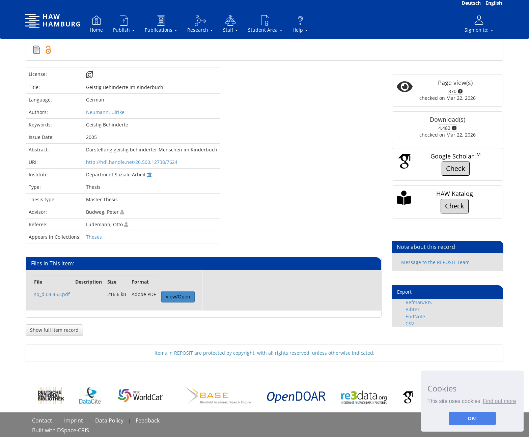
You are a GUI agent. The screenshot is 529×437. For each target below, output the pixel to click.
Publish (124, 23)
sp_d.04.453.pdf (52, 294)
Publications (161, 23)
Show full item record (54, 330)
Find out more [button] (499, 401)
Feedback (148, 420)
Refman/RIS (419, 302)
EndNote (415, 316)
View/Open (178, 296)
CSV (410, 323)
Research (200, 23)
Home (96, 23)
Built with (44, 430)
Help (300, 23)
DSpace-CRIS (73, 430)
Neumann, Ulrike (105, 112)
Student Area (265, 23)
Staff (230, 23)
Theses (94, 237)
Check (455, 168)
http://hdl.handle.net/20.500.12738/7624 (131, 162)
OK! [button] (472, 418)
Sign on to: (479, 23)
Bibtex (413, 309)
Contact (42, 420)
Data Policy (109, 420)
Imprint (73, 420)
